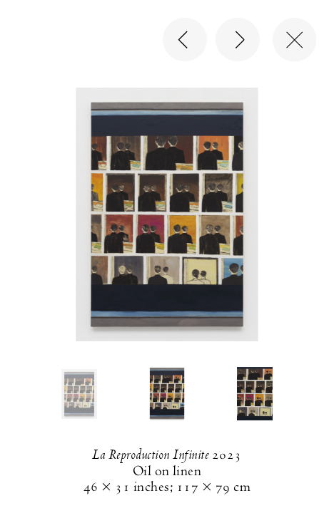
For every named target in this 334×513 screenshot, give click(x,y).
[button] (79, 394)
